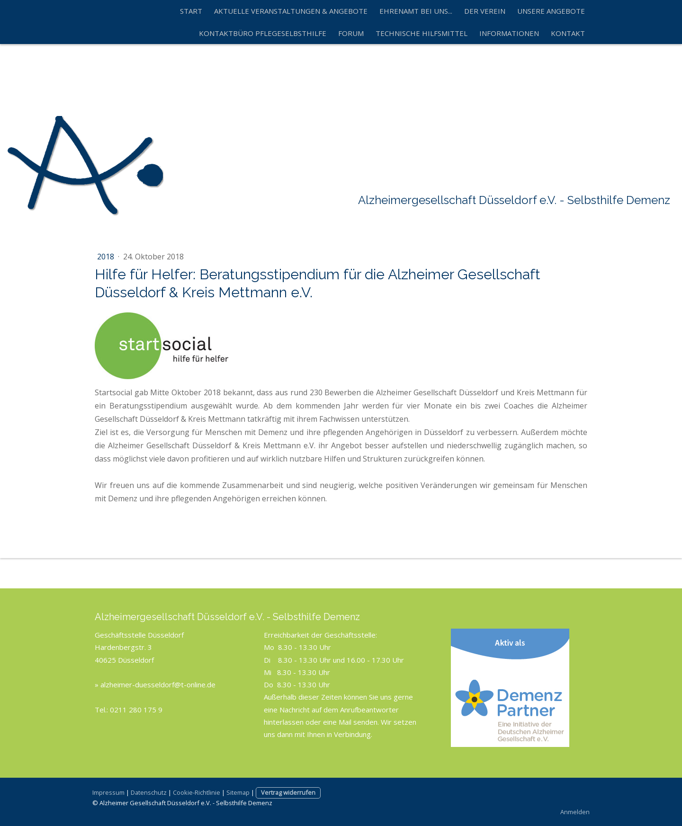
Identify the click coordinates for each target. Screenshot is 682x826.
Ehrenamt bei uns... (415, 11)
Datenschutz (149, 792)
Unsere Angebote (551, 11)
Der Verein (484, 11)
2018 (106, 256)
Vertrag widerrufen (288, 792)
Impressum (108, 792)
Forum (351, 33)
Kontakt (568, 33)
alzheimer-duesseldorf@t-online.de (157, 684)
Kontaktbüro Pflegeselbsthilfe (262, 33)
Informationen (509, 33)
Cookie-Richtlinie (196, 792)
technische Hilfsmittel (421, 33)
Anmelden (575, 812)
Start (191, 11)
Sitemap (238, 792)
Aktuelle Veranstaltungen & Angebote (291, 11)
